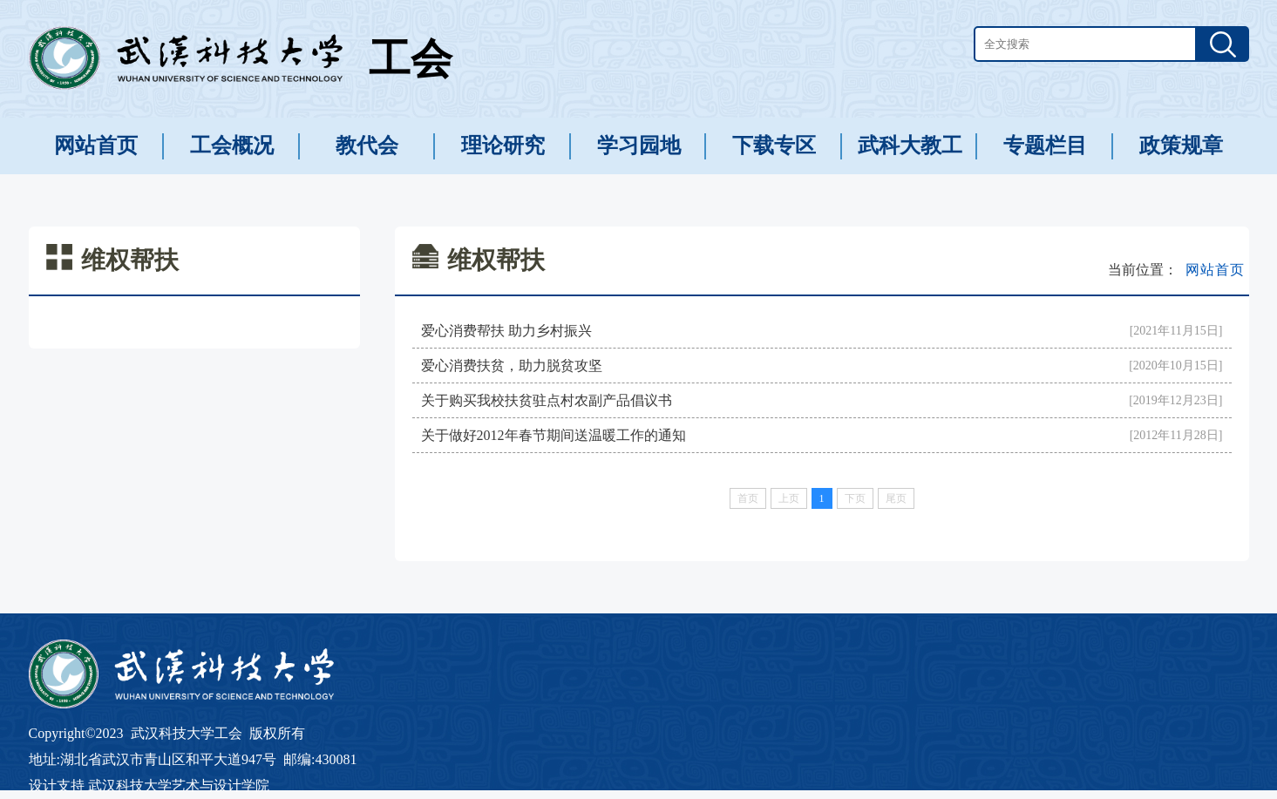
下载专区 (774, 145)
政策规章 (1181, 145)
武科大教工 (910, 145)
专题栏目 (1045, 145)
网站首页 (96, 145)
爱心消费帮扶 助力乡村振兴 (506, 330)
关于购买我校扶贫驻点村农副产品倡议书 (546, 400)
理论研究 (503, 145)
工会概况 (232, 145)
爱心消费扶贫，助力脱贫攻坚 (511, 365)
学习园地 (639, 145)
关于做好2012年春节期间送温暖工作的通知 (553, 435)
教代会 (367, 145)
